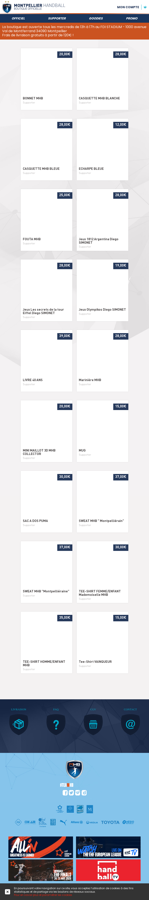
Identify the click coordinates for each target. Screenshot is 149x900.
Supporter (57, 18)
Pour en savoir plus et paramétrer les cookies (43, 895)
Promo (131, 18)
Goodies (96, 18)
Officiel (18, 18)
